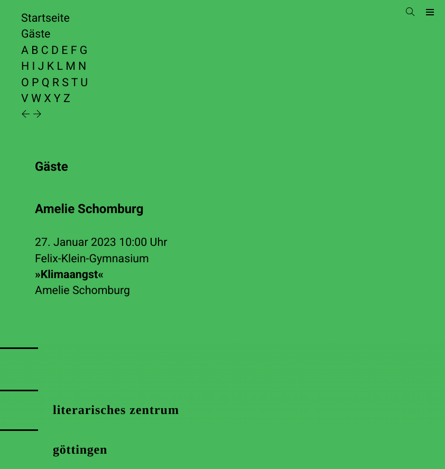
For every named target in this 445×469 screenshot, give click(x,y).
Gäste (35, 34)
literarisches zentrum (116, 410)
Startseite (45, 18)
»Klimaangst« (69, 274)
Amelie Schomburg (82, 290)
